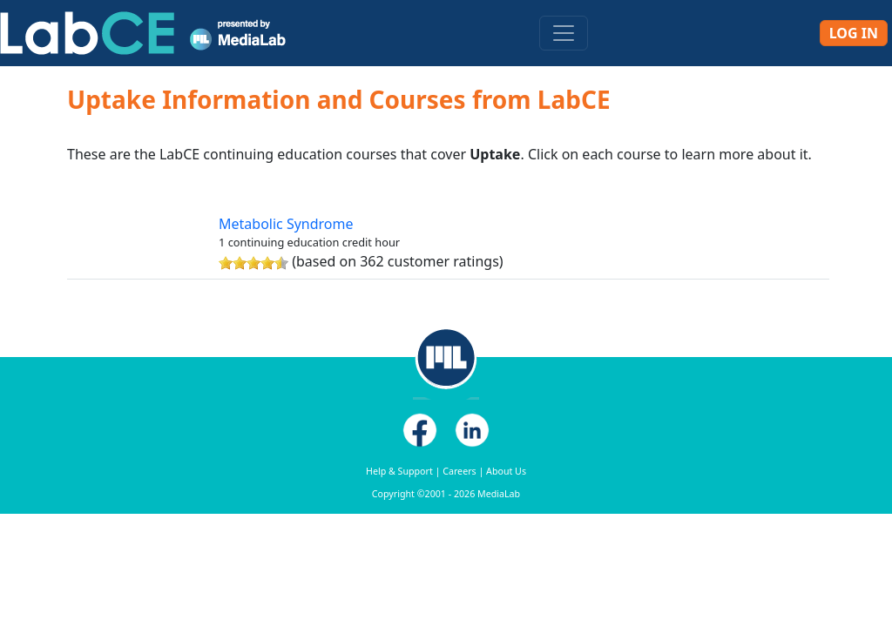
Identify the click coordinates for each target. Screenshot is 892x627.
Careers (459, 471)
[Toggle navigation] (563, 33)
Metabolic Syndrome (286, 223)
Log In (853, 33)
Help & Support (399, 471)
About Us (506, 471)
